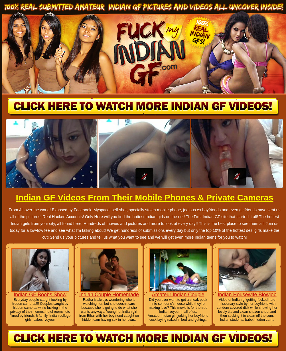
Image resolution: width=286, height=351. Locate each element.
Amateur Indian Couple (178, 294)
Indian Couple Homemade (109, 294)
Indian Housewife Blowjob (247, 294)
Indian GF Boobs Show (40, 294)
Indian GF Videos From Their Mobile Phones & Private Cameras (144, 197)
